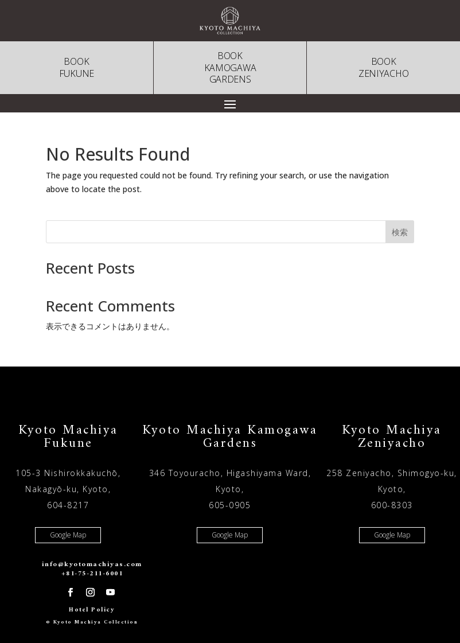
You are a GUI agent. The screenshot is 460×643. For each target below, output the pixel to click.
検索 (400, 232)
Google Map (68, 535)
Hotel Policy (92, 610)
